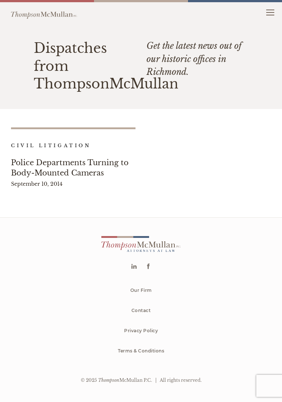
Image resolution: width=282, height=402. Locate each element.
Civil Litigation (51, 145)
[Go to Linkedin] (133, 267)
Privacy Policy (141, 330)
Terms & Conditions (141, 351)
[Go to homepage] (44, 12)
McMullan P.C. (125, 380)
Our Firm (141, 290)
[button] (270, 12)
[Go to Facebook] (148, 267)
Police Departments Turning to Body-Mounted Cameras (70, 167)
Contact (141, 310)
